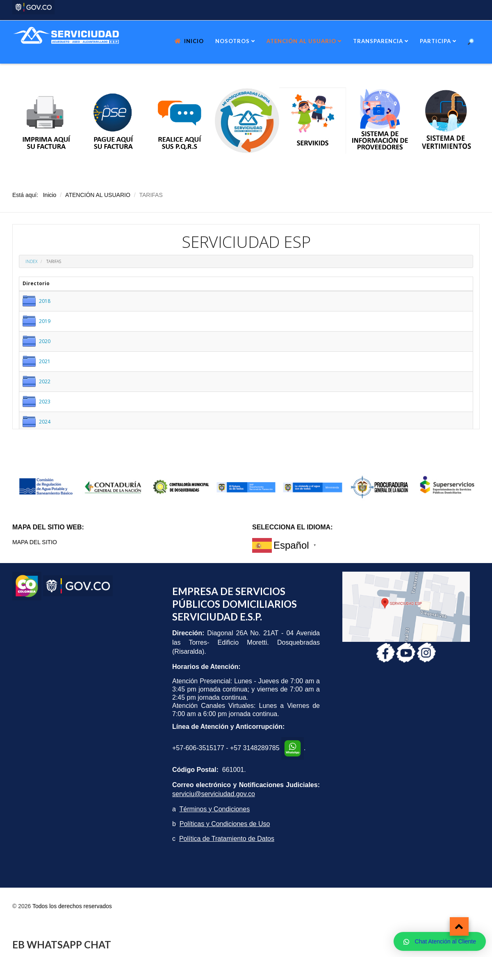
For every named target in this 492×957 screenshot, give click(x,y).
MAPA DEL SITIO (34, 542)
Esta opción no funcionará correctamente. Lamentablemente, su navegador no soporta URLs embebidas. (246, 326)
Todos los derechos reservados (72, 906)
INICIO (194, 41)
